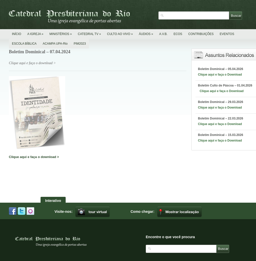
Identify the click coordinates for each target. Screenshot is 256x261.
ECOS (178, 34)
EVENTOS (227, 34)
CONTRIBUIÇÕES (201, 34)
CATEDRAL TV (89, 34)
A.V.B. (163, 34)
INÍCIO (16, 34)
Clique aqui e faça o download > (34, 157)
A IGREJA (35, 34)
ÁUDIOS (146, 34)
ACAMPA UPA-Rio (55, 43)
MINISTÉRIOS (60, 34)
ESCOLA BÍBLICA (24, 43)
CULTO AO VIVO (120, 34)
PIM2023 (80, 43)
